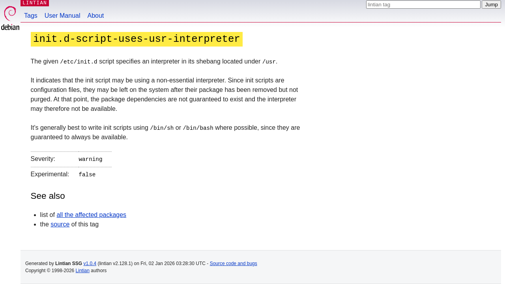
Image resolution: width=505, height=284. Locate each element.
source (59, 222)
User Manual (62, 15)
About (96, 15)
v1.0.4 (89, 263)
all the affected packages (91, 212)
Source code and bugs (233, 263)
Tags (30, 15)
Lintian (83, 270)
